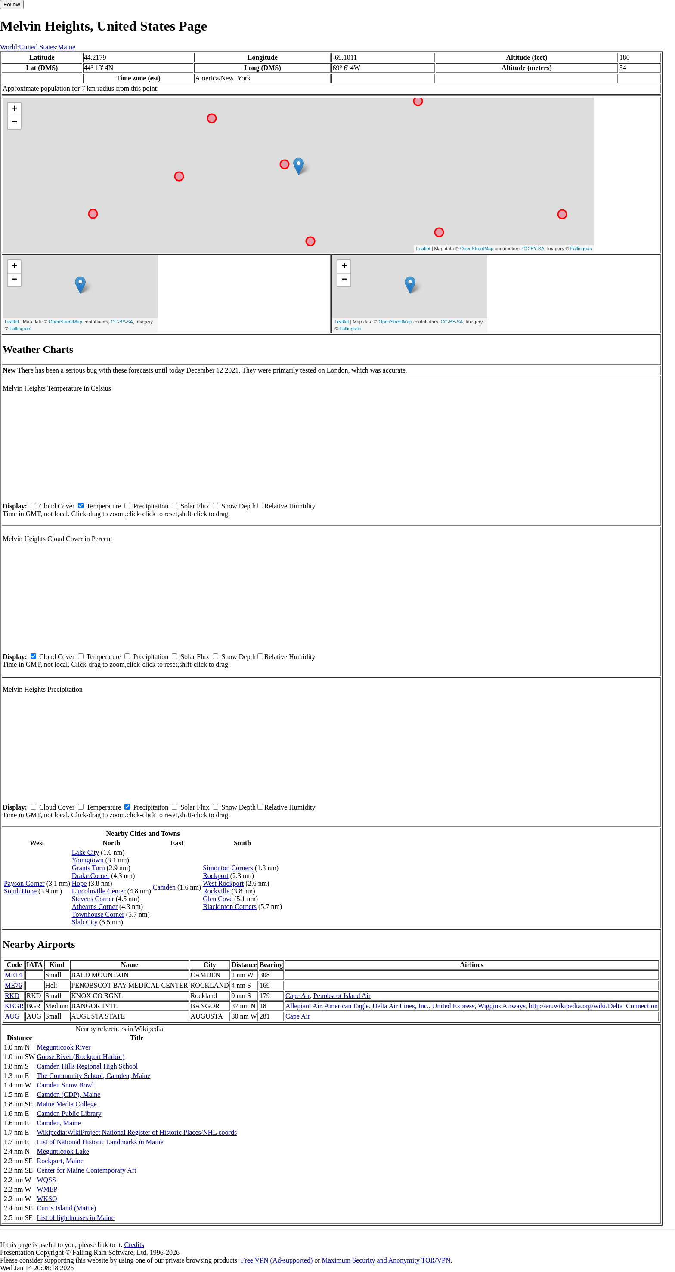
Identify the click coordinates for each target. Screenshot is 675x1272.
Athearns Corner (95, 906)
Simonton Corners (228, 868)
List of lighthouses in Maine (75, 1217)
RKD (12, 995)
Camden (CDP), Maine (68, 1094)
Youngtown (88, 860)
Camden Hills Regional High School (87, 1066)
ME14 (13, 975)
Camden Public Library (69, 1113)
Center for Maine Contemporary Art (86, 1170)
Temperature (104, 506)
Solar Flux (194, 506)
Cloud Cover (56, 506)
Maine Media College (67, 1104)
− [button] (14, 122)
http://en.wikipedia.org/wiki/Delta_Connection (593, 1006)
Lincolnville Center (99, 891)
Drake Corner (91, 875)
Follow (11, 4)
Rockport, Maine (60, 1160)
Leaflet (423, 248)
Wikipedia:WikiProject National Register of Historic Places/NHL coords (137, 1132)
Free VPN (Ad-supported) (277, 1260)
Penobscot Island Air (342, 995)
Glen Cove (217, 898)
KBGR (14, 1006)
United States (37, 47)
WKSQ (47, 1198)
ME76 (13, 985)
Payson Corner (24, 883)
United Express (453, 1006)
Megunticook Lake (63, 1151)
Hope (79, 883)
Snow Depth (238, 506)
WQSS (46, 1179)
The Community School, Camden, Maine (93, 1075)
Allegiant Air (303, 1006)
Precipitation (150, 506)
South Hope (20, 891)
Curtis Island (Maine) (66, 1208)
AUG (12, 1016)
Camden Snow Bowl (65, 1085)
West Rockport (223, 883)
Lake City (85, 852)
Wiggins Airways (502, 1006)
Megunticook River (63, 1047)
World (8, 47)
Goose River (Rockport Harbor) (80, 1056)
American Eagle (346, 1006)
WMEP (47, 1189)
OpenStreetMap (477, 248)
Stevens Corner (93, 898)
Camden (164, 887)
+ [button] (14, 109)
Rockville (216, 891)
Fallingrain (581, 248)
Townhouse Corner (98, 914)
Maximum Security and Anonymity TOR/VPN (386, 1260)
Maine (66, 47)
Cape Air (297, 995)
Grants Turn (88, 868)
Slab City (85, 922)
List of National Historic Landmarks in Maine (100, 1142)
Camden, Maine (59, 1123)
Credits (134, 1244)
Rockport (216, 875)
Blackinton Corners (230, 906)
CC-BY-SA (533, 248)
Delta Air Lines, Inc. (400, 1006)
